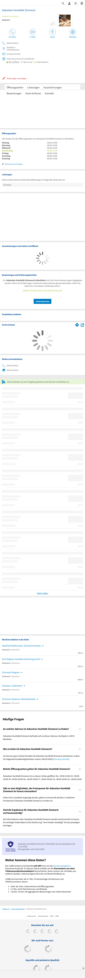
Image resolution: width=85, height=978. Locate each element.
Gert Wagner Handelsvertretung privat (21, 659)
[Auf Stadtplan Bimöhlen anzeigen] (82, 325)
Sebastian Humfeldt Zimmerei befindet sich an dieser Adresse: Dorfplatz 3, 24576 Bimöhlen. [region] (38, 737)
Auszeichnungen (53, 87)
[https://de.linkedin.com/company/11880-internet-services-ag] (56, 932)
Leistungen (33, 87)
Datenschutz (43, 916)
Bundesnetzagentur (62, 865)
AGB (51, 916)
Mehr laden (42, 593)
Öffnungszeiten (15, 87)
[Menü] (82, 3)
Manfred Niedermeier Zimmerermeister (21, 645)
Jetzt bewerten (42, 301)
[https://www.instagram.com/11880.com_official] (42, 932)
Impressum (31, 916)
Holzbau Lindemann (12, 685)
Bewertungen (14, 93)
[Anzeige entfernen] (83, 968)
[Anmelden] (69, 3)
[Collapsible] (80, 729)
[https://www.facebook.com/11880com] (28, 932)
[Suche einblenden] (63, 3)
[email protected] (61, 759)
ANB (57, 916)
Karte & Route (33, 93)
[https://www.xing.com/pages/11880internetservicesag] (49, 932)
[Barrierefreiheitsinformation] (75, 3)
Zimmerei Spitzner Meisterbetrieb (18, 699)
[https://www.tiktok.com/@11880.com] (35, 932)
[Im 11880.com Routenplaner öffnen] (77, 324)
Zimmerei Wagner (11, 672)
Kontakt (49, 93)
